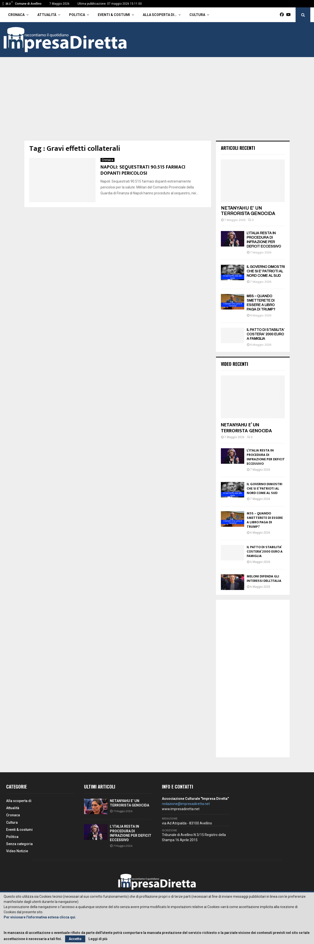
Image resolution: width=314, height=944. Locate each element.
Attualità (46, 15)
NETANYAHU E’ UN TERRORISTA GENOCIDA (248, 211)
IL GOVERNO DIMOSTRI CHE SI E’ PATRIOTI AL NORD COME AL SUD (266, 271)
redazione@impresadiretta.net (186, 804)
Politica (77, 15)
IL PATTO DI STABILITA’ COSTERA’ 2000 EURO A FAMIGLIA (266, 334)
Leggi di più (97, 939)
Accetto (75, 939)
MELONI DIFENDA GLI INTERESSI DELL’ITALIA (264, 578)
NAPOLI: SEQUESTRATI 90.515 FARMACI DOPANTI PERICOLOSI (142, 170)
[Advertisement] (157, 103)
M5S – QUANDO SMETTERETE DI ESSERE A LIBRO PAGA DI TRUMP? (265, 520)
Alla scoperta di (18, 801)
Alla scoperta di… (160, 15)
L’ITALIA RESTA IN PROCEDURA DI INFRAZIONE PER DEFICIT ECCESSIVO (266, 457)
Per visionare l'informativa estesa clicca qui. (40, 917)
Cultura (197, 15)
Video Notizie (17, 851)
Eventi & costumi (114, 15)
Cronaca (16, 15)
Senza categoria (19, 844)
